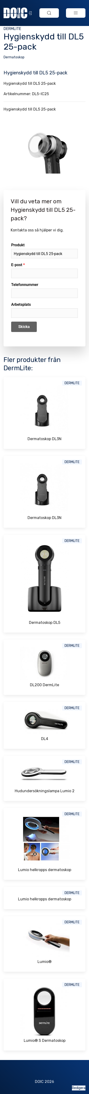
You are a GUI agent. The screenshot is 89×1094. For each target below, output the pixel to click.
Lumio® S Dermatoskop (45, 1040)
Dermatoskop (14, 57)
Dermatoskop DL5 (44, 622)
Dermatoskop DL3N (44, 439)
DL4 (44, 738)
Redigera (78, 1088)
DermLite (12, 28)
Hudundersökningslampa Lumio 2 (45, 791)
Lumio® (44, 961)
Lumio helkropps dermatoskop (44, 870)
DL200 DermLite (44, 685)
